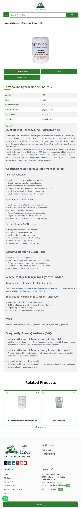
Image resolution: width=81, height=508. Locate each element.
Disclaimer (8, 478)
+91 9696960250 (49, 489)
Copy (67, 485)
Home (6, 23)
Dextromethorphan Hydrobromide (22, 421)
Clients (6, 474)
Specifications (22, 77)
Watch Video (22, 72)
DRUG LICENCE (47, 450)
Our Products (15, 23)
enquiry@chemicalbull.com (53, 485)
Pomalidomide (59, 421)
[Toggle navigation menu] (6, 14)
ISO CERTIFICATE (48, 454)
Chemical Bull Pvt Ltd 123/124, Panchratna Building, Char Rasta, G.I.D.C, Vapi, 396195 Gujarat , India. (53, 478)
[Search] (72, 15)
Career (6, 493)
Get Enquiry (40, 505)
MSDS (59, 72)
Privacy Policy (9, 486)
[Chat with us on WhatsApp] (5, 498)
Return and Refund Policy (13, 489)
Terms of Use (9, 482)
